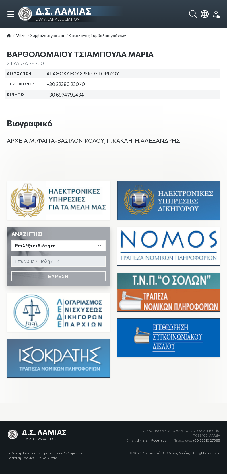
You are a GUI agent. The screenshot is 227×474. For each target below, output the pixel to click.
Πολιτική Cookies (20, 458)
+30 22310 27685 (197, 440)
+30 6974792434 (65, 94)
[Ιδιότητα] (58, 245)
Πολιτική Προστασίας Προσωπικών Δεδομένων (44, 453)
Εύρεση (58, 276)
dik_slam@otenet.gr (147, 440)
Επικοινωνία (47, 458)
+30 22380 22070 (65, 84)
